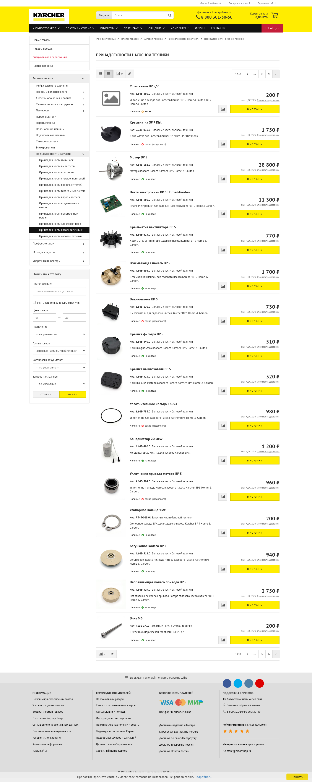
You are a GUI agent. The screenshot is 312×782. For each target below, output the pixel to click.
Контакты (218, 28)
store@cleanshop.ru (237, 751)
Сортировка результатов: (48, 360)
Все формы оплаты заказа (175, 712)
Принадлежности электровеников (60, 224)
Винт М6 (136, 618)
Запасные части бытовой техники (172, 94)
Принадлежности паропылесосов (59, 197)
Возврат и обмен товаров (47, 712)
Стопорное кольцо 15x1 (148, 510)
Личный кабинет (211, 3)
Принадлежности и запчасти (53, 154)
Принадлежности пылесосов (57, 166)
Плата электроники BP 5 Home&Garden (160, 192)
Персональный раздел (110, 699)
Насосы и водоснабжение (52, 92)
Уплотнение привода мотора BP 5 (156, 473)
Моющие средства (44, 252)
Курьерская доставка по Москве (178, 731)
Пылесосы (42, 110)
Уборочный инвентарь (46, 261)
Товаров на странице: (45, 376)
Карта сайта (39, 751)
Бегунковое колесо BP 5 (148, 546)
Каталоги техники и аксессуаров (115, 705)
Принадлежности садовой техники (60, 236)
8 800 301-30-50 (216, 17)
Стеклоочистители (47, 141)
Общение (154, 28)
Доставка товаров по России (176, 744)
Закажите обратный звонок (241, 705)
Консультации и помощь (110, 712)
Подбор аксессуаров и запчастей (116, 738)
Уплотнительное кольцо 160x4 (153, 404)
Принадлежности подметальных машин (59, 205)
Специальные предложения (50, 57)
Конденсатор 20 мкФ (146, 439)
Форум (200, 28)
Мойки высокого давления (52, 86)
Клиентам (107, 28)
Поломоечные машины (50, 129)
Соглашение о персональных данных (55, 725)
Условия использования (46, 738)
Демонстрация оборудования (114, 744)
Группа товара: (41, 343)
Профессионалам (43, 243)
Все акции (272, 28)
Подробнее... (203, 777)
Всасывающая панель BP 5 (150, 263)
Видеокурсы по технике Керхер (115, 731)
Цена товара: (40, 310)
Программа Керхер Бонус (48, 718)
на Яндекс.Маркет (245, 725)
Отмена (46, 394)
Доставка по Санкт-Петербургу (178, 738)
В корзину (254, 109)
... (255, 73)
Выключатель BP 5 (144, 299)
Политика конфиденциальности (51, 731)
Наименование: (42, 284)
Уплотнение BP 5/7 (144, 86)
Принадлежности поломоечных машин (58, 216)
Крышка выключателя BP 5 (150, 369)
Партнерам (131, 28)
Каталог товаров (44, 28)
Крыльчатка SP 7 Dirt (146, 122)
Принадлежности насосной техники (61, 230)
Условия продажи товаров (48, 705)
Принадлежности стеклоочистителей (62, 178)
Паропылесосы (45, 123)
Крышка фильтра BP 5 (146, 334)
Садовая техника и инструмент (54, 104)
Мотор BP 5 (138, 157)
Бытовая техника (43, 78)
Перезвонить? (266, 3)
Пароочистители (46, 117)
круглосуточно (243, 744)
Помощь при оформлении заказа (52, 699)
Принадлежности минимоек (56, 160)
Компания (178, 28)
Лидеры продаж (42, 49)
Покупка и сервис (78, 28)
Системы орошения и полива (53, 98)
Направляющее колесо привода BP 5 (158, 582)
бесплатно (241, 712)
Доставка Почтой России (174, 751)
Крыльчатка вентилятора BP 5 (153, 227)
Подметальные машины (50, 135)
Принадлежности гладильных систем (62, 191)
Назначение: (40, 327)
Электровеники (45, 147)
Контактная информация (47, 744)
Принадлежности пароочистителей (60, 185)
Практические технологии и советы (118, 725)
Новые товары (41, 40)
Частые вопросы (43, 66)
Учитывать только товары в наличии (56, 303)
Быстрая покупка (240, 3)
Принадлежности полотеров (56, 172)
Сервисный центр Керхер (111, 751)
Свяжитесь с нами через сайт (242, 699)
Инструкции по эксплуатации (113, 718)
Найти (72, 394)
